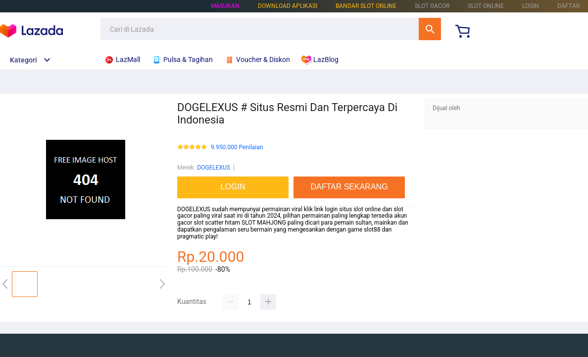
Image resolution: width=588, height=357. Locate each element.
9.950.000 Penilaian (237, 147)
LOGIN (530, 5)
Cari (430, 29)
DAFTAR (568, 5)
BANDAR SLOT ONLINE (366, 5)
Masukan (225, 5)
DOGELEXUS (213, 167)
